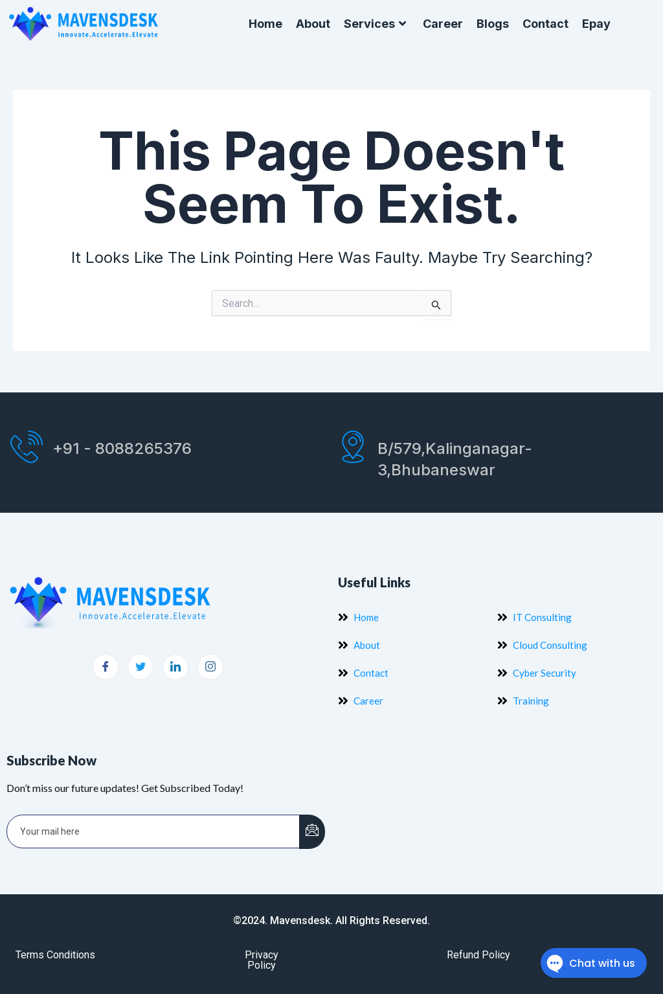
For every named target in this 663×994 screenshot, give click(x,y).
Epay (596, 23)
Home (265, 23)
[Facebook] (105, 667)
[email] (153, 831)
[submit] (312, 832)
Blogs (493, 23)
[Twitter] (140, 667)
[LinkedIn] (175, 667)
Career (443, 23)
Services (376, 24)
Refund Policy (478, 955)
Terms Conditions (55, 955)
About (313, 23)
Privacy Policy (261, 960)
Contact (545, 23)
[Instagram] (210, 667)
